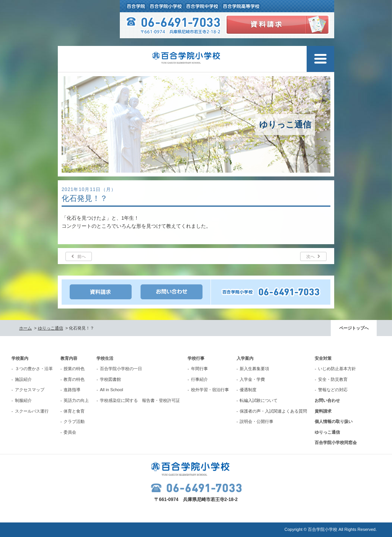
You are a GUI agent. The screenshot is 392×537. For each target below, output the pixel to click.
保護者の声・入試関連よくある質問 (273, 411)
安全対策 (323, 358)
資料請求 (323, 411)
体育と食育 (74, 411)
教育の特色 (74, 379)
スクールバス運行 (32, 411)
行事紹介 (199, 379)
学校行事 (196, 358)
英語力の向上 (76, 400)
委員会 (70, 432)
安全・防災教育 (333, 379)
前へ (81, 256)
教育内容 (68, 358)
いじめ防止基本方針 (337, 368)
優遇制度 (248, 389)
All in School (111, 389)
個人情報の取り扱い (334, 421)
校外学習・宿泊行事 (210, 389)
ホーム (25, 328)
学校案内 (19, 358)
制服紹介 (23, 400)
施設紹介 (23, 379)
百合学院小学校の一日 (121, 368)
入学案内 (245, 358)
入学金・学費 (252, 379)
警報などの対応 (333, 389)
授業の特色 (74, 368)
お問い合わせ (327, 400)
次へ (310, 256)
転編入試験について (259, 400)
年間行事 (199, 368)
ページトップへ (354, 328)
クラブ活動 (74, 421)
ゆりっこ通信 (50, 328)
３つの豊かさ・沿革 (34, 368)
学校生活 (104, 358)
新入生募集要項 (254, 368)
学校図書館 (110, 379)
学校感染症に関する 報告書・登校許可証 (140, 400)
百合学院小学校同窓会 (336, 442)
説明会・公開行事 (256, 421)
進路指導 (72, 389)
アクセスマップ (29, 389)
